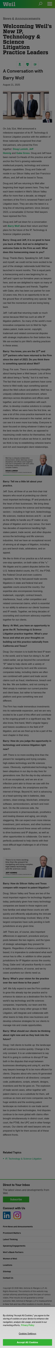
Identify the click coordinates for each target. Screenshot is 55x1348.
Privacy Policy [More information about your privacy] (27, 1325)
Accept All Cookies (27, 1342)
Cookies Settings (27, 1333)
